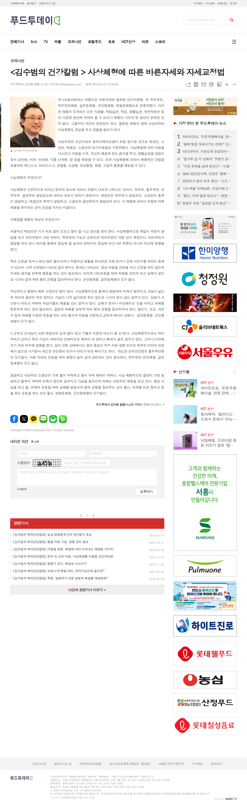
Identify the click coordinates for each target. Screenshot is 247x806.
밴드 (63, 419)
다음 (93, 515)
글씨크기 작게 (234, 84)
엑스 (24, 419)
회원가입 (222, 3)
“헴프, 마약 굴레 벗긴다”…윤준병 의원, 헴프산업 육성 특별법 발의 (207, 195)
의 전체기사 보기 (128, 404)
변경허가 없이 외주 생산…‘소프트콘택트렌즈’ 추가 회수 (207, 181)
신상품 (184, 372)
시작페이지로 (17, 3)
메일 (203, 84)
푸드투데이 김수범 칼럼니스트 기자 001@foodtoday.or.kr (45, 84)
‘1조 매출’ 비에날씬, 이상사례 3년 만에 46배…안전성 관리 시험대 (207, 188)
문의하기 (216, 763)
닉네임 (23, 453)
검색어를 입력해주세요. (201, 19)
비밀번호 (96, 453)
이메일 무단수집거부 (171, 763)
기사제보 (198, 3)
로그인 (233, 3)
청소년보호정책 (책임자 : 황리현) (129, 763)
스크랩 (219, 84)
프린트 (211, 84)
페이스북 (14, 419)
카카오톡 (34, 419)
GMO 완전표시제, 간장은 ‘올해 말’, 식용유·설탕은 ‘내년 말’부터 (207, 173)
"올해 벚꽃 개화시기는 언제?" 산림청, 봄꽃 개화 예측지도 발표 (207, 144)
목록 (196, 84)
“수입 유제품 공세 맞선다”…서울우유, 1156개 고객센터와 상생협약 (207, 166)
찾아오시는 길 (62, 763)
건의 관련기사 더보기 (87, 589)
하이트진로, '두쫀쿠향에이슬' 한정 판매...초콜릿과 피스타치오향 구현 (207, 136)
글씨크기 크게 (227, 84)
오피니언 (17, 60)
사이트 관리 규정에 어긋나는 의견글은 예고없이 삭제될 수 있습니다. (64, 472)
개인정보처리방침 (90, 763)
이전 (81, 515)
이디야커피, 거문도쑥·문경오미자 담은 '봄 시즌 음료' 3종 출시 (207, 151)
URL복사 (188, 84)
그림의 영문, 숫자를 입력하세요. (85, 462)
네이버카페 (53, 419)
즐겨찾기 (31, 3)
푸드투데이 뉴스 (202, 123)
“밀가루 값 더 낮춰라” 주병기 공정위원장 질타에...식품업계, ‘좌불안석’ (207, 159)
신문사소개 (39, 763)
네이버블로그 (43, 419)
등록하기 (146, 491)
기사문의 (210, 3)
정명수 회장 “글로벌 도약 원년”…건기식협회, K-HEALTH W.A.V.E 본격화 (207, 203)
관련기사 (21, 523)
